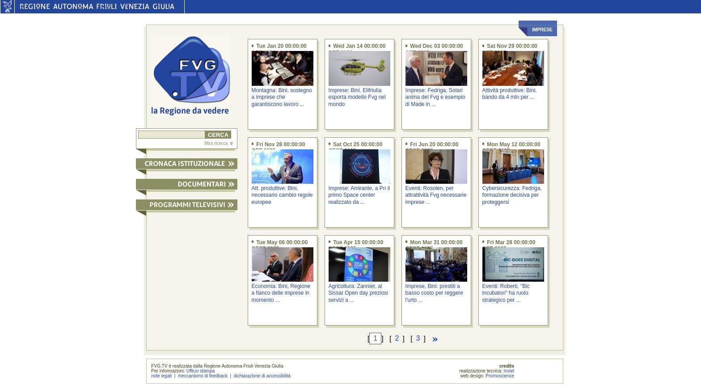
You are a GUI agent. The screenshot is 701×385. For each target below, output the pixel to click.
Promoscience (500, 375)
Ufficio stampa (200, 370)
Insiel (509, 370)
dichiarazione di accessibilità (262, 375)
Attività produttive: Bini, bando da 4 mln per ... (509, 93)
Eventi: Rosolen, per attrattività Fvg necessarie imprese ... (436, 195)
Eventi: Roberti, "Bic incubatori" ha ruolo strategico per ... (506, 293)
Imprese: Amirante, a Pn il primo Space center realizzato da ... (359, 195)
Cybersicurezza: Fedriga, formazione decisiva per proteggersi (512, 195)
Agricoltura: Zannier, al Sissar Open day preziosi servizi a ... (358, 293)
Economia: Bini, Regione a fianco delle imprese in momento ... (281, 293)
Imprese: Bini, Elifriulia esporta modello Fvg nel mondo (357, 97)
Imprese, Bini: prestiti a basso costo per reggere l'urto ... (434, 293)
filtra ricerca (218, 143)
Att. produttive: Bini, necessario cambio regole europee (282, 195)
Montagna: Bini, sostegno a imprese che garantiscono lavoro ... (282, 97)
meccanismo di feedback (203, 375)
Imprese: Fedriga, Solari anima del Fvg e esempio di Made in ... (435, 97)
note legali (161, 375)
